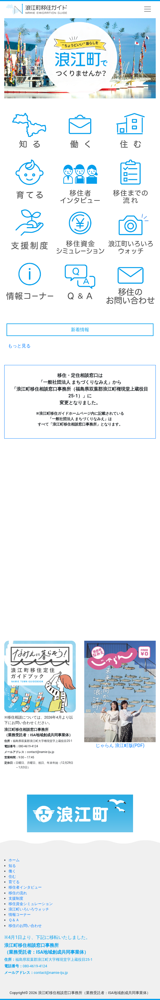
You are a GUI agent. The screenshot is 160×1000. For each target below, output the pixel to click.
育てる (14, 882)
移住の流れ (18, 893)
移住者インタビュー (25, 887)
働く (12, 871)
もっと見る (19, 345)
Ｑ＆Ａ (14, 920)
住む (12, 876)
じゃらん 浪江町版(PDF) (120, 694)
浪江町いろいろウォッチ (29, 909)
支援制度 (16, 898)
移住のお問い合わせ (25, 926)
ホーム (14, 860)
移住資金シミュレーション (31, 904)
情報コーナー (20, 914)
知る (12, 866)
